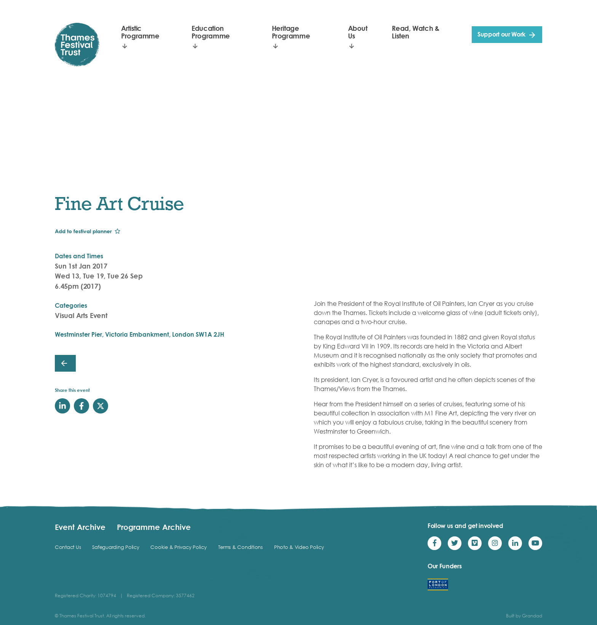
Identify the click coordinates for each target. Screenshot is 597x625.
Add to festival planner (83, 231)
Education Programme (211, 32)
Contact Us (68, 547)
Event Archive (80, 526)
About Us (357, 32)
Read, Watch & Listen (415, 32)
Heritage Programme (291, 32)
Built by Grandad (524, 616)
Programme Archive (154, 526)
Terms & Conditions (240, 547)
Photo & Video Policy (299, 547)
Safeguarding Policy (115, 547)
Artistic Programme (140, 32)
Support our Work (501, 34)
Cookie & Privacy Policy (178, 547)
